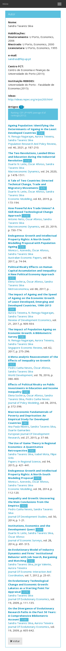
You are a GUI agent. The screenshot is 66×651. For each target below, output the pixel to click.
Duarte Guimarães (19, 430)
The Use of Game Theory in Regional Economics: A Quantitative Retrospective (32, 446)
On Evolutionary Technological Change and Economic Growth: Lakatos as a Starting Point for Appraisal (28, 586)
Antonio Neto (16, 219)
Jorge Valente (42, 564)
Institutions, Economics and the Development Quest (29, 527)
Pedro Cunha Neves (20, 367)
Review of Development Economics (29, 320)
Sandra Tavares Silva (20, 140)
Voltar (15, 641)
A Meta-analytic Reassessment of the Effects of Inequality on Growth (33, 358)
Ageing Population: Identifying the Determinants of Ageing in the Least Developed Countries (32, 129)
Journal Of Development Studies (27, 516)
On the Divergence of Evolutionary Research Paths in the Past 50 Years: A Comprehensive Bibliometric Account (32, 614)
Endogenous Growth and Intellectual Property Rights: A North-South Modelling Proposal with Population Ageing (32, 241)
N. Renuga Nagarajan (20, 136)
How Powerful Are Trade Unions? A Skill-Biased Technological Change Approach (31, 211)
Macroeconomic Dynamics (23, 171)
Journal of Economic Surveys (25, 540)
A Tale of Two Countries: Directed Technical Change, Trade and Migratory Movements (30, 184)
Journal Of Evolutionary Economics (28, 599)
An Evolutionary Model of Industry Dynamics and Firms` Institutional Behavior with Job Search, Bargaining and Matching (32, 555)
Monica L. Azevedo (19, 250)
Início (5, 3)
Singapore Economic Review (25, 347)
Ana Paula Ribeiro (18, 426)
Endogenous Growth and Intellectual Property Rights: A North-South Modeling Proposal (32, 474)
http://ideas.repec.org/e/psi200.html (30, 99)
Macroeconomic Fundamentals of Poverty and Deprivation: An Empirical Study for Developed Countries (30, 417)
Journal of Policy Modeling (23, 402)
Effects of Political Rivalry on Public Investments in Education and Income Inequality (33, 388)
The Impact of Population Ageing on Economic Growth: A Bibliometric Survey (32, 333)
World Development (20, 375)
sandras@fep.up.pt (19, 59)
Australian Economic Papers (25, 257)
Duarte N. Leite (17, 164)
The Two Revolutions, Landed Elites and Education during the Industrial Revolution (31, 156)
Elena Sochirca (16, 281)
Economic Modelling (20, 199)
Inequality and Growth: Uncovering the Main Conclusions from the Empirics (31, 501)
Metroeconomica (18, 289)
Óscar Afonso (36, 164)
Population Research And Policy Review (32, 143)
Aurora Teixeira (44, 136)
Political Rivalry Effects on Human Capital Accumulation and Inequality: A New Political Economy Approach (32, 270)
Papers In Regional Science (24, 461)
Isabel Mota (41, 454)
